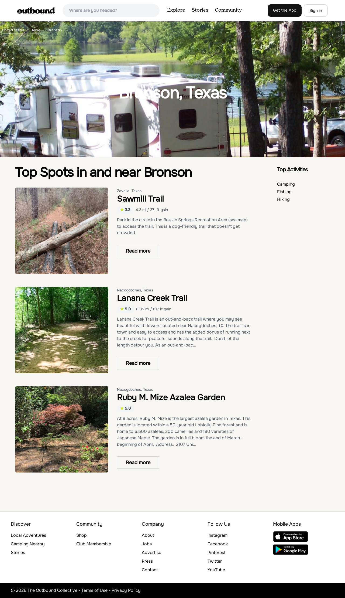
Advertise (151, 552)
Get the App (284, 10)
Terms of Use (94, 590)
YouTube (216, 570)
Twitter (215, 561)
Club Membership (93, 544)
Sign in (315, 10)
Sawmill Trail (140, 199)
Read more (138, 251)
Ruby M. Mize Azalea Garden (171, 397)
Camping (286, 184)
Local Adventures (28, 535)
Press (147, 561)
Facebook (218, 544)
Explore (176, 10)
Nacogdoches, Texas (135, 290)
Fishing (284, 192)
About (148, 535)
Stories (200, 10)
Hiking (283, 199)
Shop (81, 535)
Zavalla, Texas (129, 190)
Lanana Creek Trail (152, 298)
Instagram (217, 535)
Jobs (147, 544)
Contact (150, 570)
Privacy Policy (126, 590)
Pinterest (217, 552)
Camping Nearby (28, 544)
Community (228, 10)
